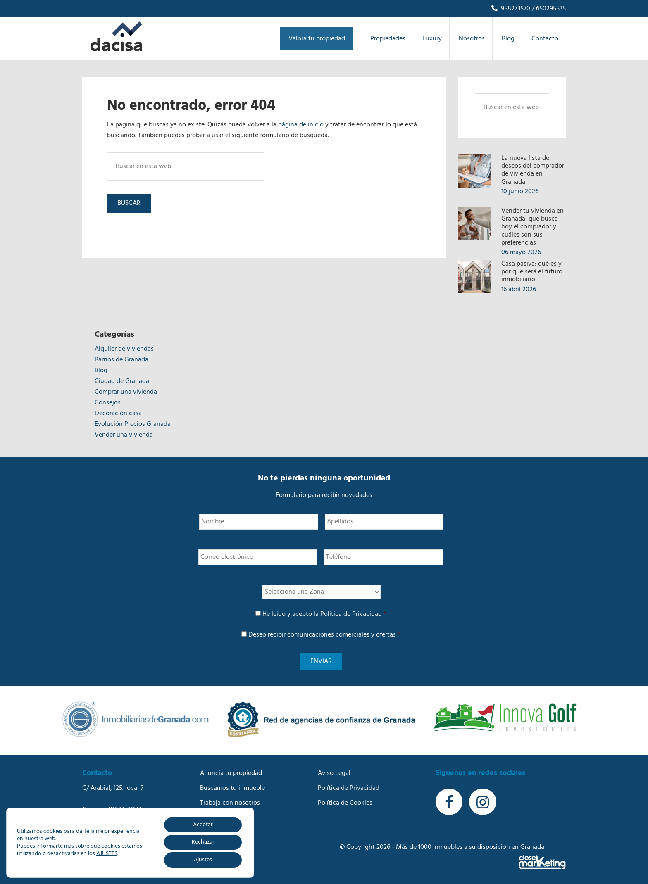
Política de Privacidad (351, 614)
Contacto (213, 831)
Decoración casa (118, 413)
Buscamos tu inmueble (232, 786)
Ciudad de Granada (122, 381)
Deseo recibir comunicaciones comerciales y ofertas (324, 635)
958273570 (510, 8)
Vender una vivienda (124, 435)
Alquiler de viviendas (124, 349)
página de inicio (301, 124)
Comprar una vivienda (126, 392)
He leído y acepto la (324, 614)
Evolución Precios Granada (133, 424)
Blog (101, 370)
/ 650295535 (548, 8)
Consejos (108, 402)
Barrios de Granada (121, 359)
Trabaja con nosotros (230, 801)
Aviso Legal (334, 771)
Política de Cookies (345, 801)
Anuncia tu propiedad (231, 771)
